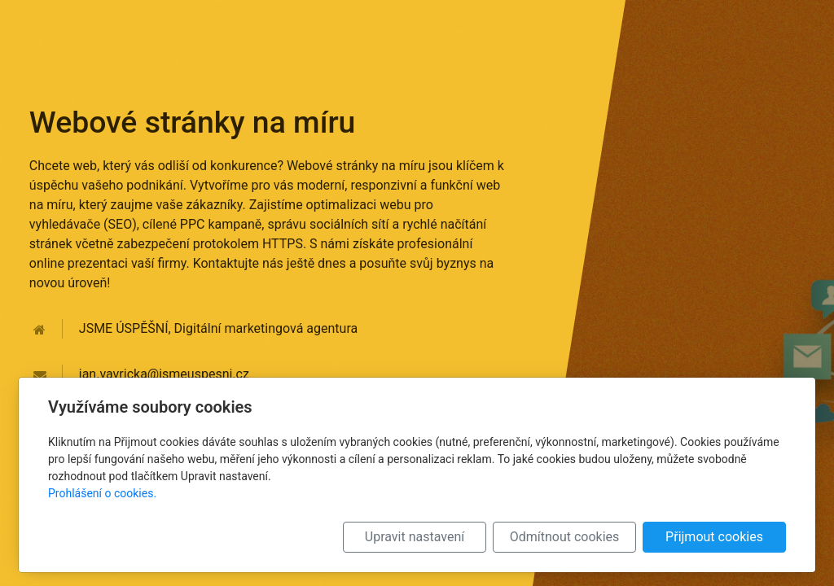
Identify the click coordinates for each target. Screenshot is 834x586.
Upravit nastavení (414, 536)
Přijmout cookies (714, 536)
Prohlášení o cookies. (102, 493)
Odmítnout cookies (565, 536)
